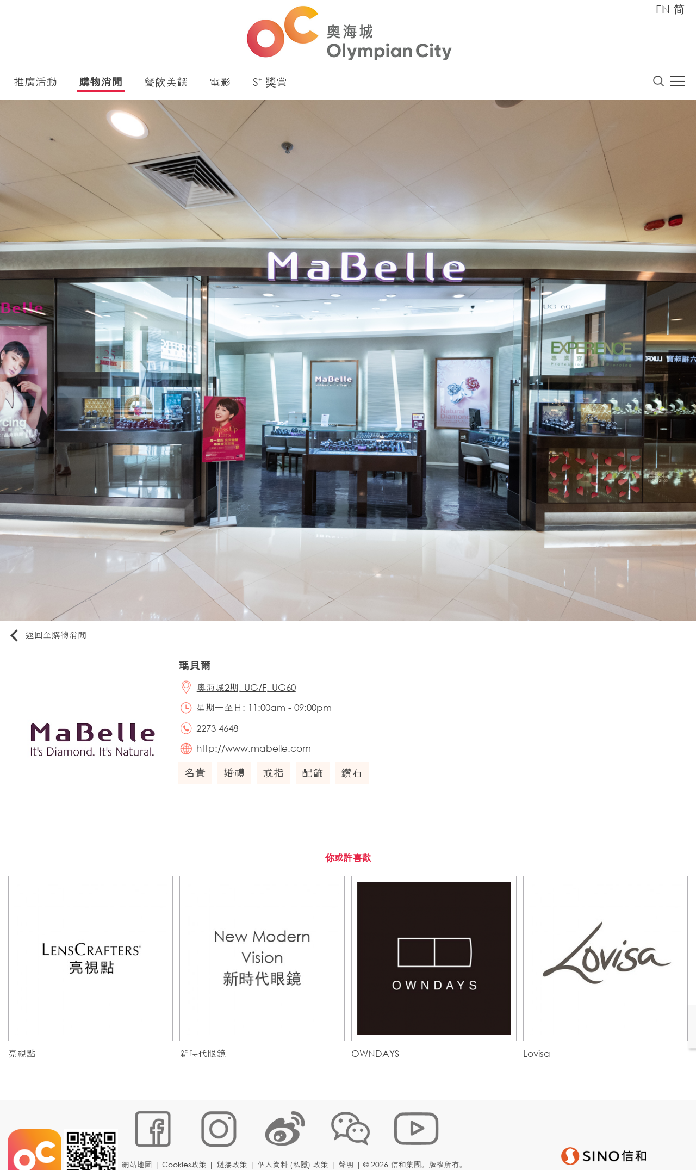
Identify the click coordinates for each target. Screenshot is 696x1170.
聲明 (348, 1134)
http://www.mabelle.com (258, 756)
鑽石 (355, 781)
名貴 (198, 781)
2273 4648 (222, 734)
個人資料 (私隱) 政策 (295, 1134)
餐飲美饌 (166, 84)
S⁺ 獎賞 (270, 84)
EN (663, 9)
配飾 (316, 781)
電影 (220, 84)
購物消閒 (100, 84)
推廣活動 (35, 84)
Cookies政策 (187, 1134)
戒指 (277, 781)
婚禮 (237, 781)
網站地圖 (139, 1134)
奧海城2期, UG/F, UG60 (250, 691)
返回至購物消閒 (51, 638)
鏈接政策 (234, 1134)
